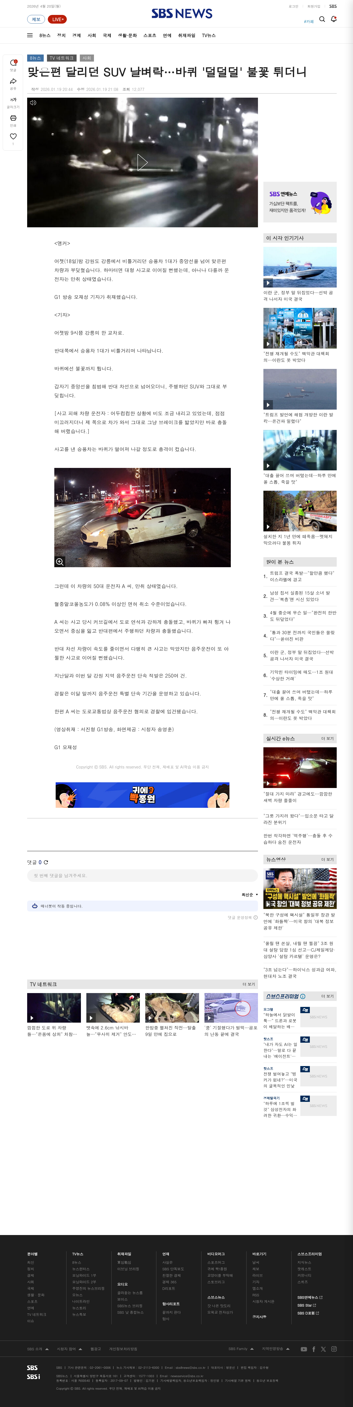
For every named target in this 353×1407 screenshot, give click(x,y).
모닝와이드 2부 (84, 1294)
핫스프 (268, 1038)
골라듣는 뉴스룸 (130, 1305)
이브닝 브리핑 (128, 1281)
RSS (255, 1307)
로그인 (293, 6)
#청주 (309, 19)
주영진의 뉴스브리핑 (88, 1300)
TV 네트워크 (62, 58)
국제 (107, 35)
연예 (167, 35)
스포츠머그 (216, 1274)
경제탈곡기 (271, 1098)
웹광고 (95, 1361)
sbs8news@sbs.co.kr (190, 1380)
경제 (76, 35)
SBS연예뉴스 (310, 1309)
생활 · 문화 (36, 1307)
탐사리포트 (171, 1315)
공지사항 (259, 1329)
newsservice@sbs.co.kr (187, 1388)
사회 (91, 35)
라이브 (257, 1287)
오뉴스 (77, 1307)
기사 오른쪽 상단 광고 (298, 133)
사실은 (167, 1274)
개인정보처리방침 (123, 1361)
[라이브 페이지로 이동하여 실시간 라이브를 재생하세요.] (57, 19)
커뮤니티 (304, 1287)
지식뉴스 (304, 1274)
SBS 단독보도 (173, 1281)
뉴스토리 (79, 1320)
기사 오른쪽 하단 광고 (298, 1174)
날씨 (255, 1274)
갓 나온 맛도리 (219, 1318)
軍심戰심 (124, 1274)
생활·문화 (127, 35)
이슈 (30, 1333)
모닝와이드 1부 (84, 1287)
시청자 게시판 (263, 1313)
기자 (255, 1294)
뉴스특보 (79, 1326)
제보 (255, 1281)
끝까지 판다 (171, 1324)
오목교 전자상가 (220, 1324)
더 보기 (247, 983)
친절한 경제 (171, 1287)
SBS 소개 (38, 1362)
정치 (61, 35)
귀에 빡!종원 (217, 1281)
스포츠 (149, 35)
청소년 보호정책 (268, 1393)
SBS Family (241, 1361)
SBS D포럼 (308, 1324)
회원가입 (313, 6)
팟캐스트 (304, 1281)
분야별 (32, 1265)
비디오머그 (216, 1265)
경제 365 (169, 1294)
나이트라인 (81, 1313)
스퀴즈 (302, 1294)
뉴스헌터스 (81, 1281)
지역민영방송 (276, 1361)
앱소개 (257, 1300)
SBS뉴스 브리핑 (130, 1318)
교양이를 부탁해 (220, 1287)
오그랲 (268, 1009)
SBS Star (306, 1316)
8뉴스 (45, 35)
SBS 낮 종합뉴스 (130, 1324)
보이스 (122, 1311)
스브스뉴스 (216, 1308)
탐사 (165, 1331)
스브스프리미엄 (309, 1265)
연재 (165, 1265)
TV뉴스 (209, 35)
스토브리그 (216, 1294)
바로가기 (259, 1265)
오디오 (122, 1295)
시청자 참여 (69, 1362)
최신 (30, 1274)
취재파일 (187, 35)
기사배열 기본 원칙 (238, 1393)
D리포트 (168, 1300)
